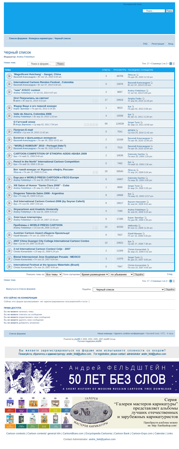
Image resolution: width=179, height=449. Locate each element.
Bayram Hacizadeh (137, 202)
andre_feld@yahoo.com (102, 439)
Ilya (129, 106)
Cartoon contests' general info (44, 433)
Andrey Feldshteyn (26, 57)
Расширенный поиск (132, 4)
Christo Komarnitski (23, 251)
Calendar (160, 433)
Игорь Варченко (23, 124)
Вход (170, 44)
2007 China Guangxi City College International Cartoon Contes (51, 241)
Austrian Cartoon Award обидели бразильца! (42, 233)
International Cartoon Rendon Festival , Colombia (44, 82)
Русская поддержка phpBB (89, 341)
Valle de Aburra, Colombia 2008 (32, 113)
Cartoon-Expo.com (142, 433)
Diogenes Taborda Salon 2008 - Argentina (39, 193)
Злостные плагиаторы (28, 217)
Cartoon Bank (122, 433)
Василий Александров (25, 77)
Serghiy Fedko (135, 98)
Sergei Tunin (134, 122)
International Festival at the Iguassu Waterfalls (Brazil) (46, 264)
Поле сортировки (86, 274)
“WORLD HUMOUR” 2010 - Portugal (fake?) (40, 145)
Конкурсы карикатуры (40, 38)
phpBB (77, 339)
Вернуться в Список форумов (20, 289)
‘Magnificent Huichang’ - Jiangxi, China (37, 74)
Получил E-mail (23, 129)
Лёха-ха (132, 75)
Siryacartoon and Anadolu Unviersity (36, 209)
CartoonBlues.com (73, 433)
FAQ (145, 44)
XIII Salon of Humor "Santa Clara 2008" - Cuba (41, 185)
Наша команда (105, 333)
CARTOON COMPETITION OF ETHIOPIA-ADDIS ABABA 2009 (50, 153)
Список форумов (18, 38)
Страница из (159, 63)
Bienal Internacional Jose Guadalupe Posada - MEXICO (47, 256)
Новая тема (15, 63)
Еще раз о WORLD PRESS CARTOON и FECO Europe (46, 177)
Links (170, 433)
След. (170, 274)
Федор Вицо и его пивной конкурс (35, 106)
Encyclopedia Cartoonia (99, 433)
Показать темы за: (44, 274)
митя (17, 101)
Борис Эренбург (21, 108)
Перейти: (86, 289)
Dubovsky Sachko (136, 154)
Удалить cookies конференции (129, 333)
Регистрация (158, 44)
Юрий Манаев (20, 235)
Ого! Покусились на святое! (31, 98)
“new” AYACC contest (27, 90)
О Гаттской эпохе (24, 121)
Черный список (62, 38)
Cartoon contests (15, 433)
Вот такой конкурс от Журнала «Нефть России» (44, 169)
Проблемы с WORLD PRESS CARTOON (38, 225)
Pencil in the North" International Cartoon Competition (46, 161)
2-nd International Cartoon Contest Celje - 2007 (42, 248)
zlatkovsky (133, 225)
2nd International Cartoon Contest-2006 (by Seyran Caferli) (49, 201)
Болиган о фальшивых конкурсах (35, 137)
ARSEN (17, 132)
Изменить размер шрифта (170, 37)
